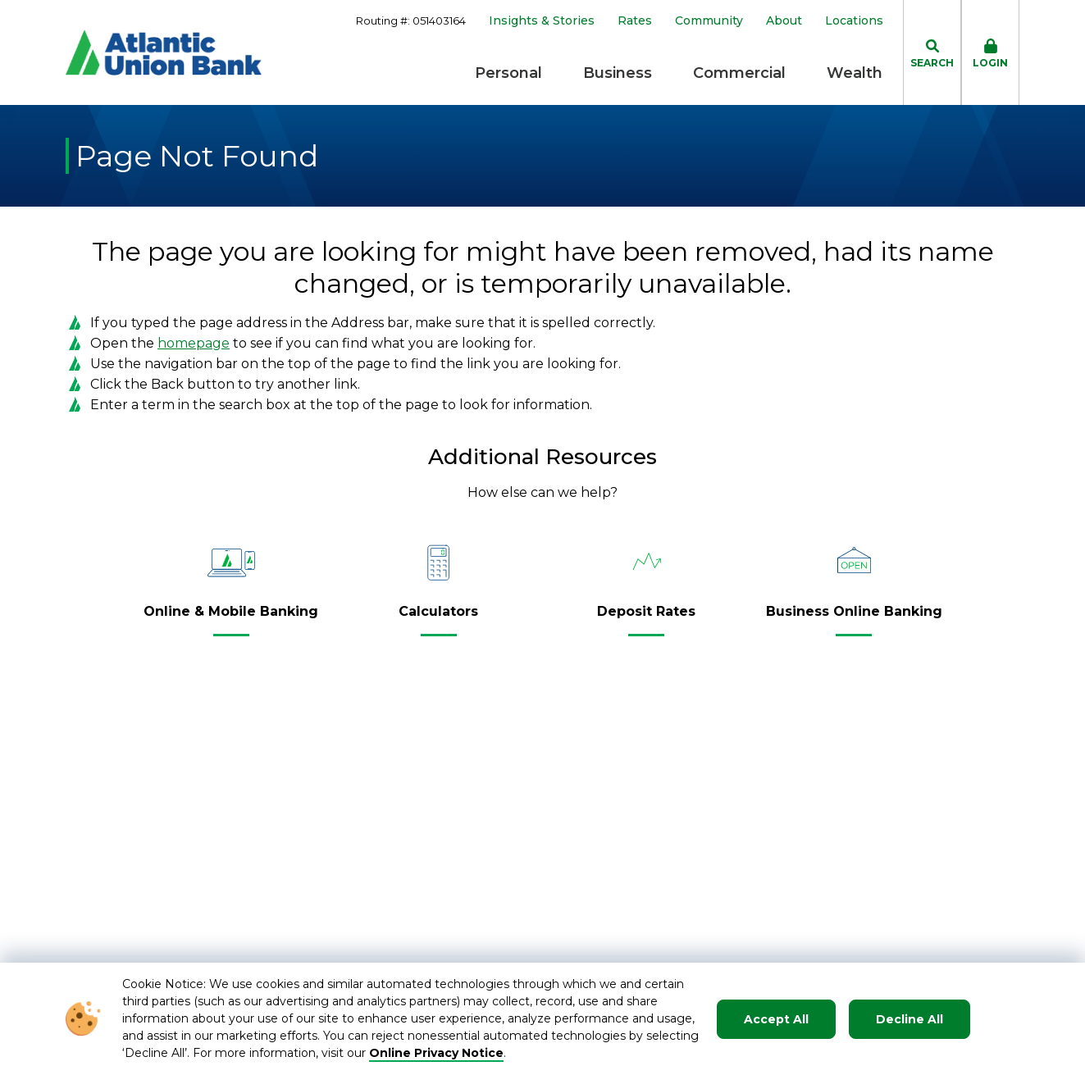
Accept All (776, 1019)
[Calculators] (438, 618)
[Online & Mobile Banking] (231, 618)
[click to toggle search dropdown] (932, 52)
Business (617, 73)
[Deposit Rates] (646, 618)
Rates (635, 21)
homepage (193, 343)
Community (709, 21)
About (784, 21)
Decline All (909, 1019)
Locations (854, 21)
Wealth (854, 73)
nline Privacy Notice (442, 1052)
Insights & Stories (542, 21)
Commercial (739, 73)
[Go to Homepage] (164, 52)
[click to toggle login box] (990, 52)
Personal (508, 73)
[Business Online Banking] (854, 618)
